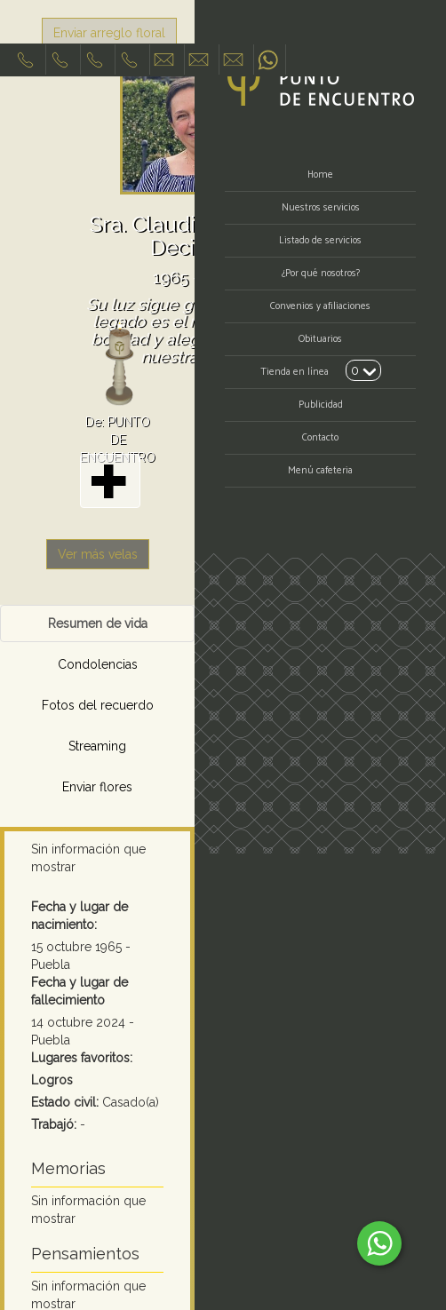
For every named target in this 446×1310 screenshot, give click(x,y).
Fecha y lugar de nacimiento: (79, 916)
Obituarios (320, 339)
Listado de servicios (320, 241)
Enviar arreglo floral (109, 33)
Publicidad (321, 405)
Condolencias (98, 664)
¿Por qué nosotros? (321, 274)
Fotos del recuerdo (98, 705)
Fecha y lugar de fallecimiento (79, 991)
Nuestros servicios (321, 208)
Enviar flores (97, 787)
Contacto (320, 438)
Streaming (97, 746)
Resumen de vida (97, 623)
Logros (52, 1080)
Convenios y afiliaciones (320, 306)
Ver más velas (98, 554)
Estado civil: (65, 1102)
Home (320, 175)
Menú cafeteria (320, 471)
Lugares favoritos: (81, 1058)
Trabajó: (53, 1124)
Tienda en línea (294, 372)
